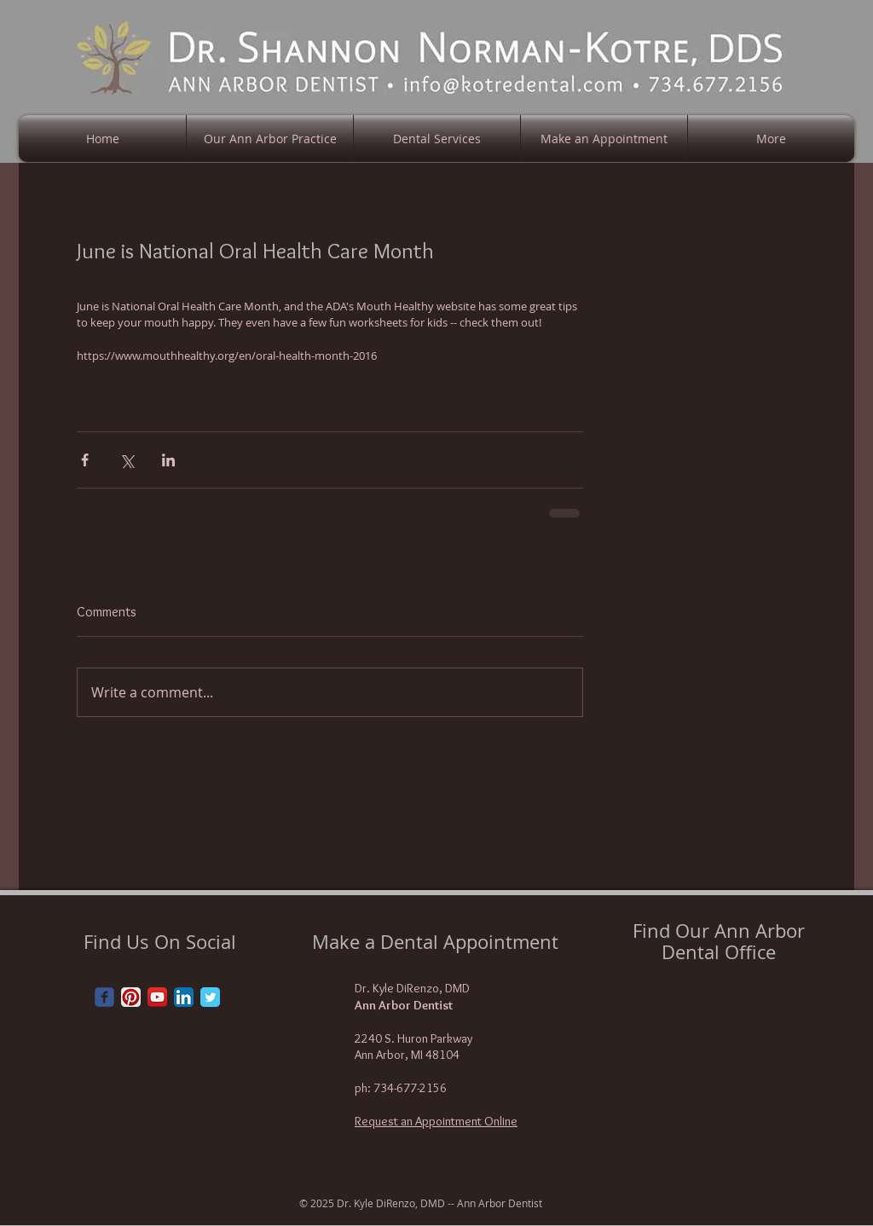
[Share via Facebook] (85, 460)
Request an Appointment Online (436, 1121)
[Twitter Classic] (210, 997)
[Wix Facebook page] (104, 997)
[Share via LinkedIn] (168, 460)
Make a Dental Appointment (435, 941)
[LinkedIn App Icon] (184, 997)
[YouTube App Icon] (157, 997)
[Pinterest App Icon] (131, 997)
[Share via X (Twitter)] (127, 460)
